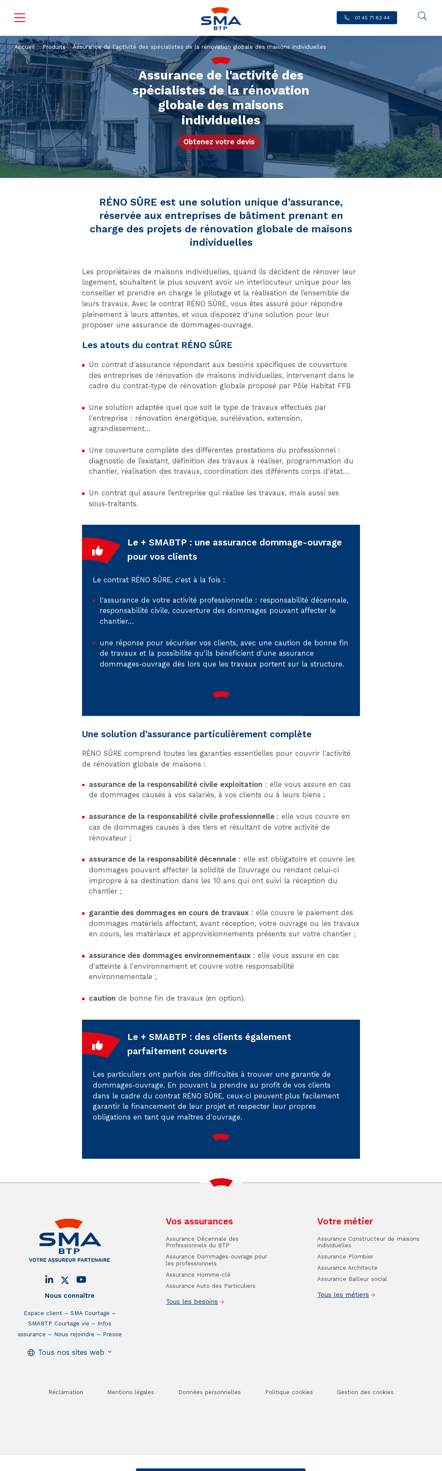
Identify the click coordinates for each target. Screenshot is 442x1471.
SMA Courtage (90, 1338)
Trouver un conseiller (219, 1463)
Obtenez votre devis (219, 142)
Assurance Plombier (345, 1282)
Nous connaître (70, 1321)
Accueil (24, 47)
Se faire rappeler (276, 1463)
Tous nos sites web (71, 1378)
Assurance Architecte (347, 1293)
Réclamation (65, 1417)
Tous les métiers (343, 1320)
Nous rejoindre (74, 1360)
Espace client (43, 1338)
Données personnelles (209, 1417)
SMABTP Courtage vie (58, 1349)
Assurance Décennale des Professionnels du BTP (202, 1267)
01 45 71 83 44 (371, 18)
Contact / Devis (164, 1463)
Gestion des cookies (365, 1417)
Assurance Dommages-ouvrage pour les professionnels (216, 1285)
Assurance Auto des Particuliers (211, 1311)
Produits (54, 47)
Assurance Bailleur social (352, 1304)
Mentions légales (130, 1417)
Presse (112, 1360)
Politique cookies (289, 1417)
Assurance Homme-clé (198, 1300)
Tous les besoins (192, 1327)
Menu (20, 18)
